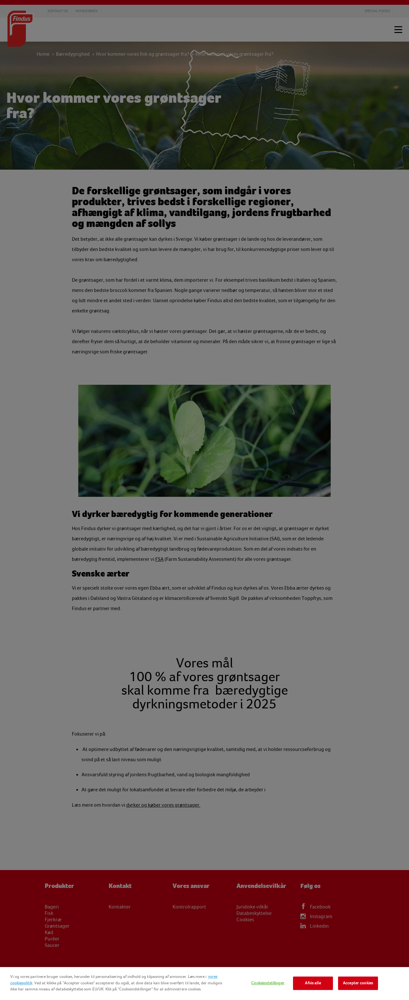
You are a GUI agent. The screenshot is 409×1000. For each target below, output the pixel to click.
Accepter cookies (358, 983)
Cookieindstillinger (267, 983)
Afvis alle (312, 983)
